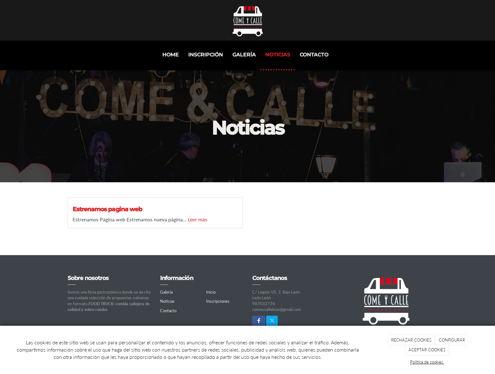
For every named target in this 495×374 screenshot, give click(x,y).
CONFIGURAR (452, 339)
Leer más (197, 219)
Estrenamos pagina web (107, 209)
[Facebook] (258, 321)
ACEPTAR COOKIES (427, 349)
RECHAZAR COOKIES (411, 339)
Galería (244, 55)
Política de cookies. (427, 362)
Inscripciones (218, 301)
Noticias (277, 55)
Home (170, 55)
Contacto (314, 55)
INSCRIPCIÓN (205, 55)
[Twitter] (272, 321)
